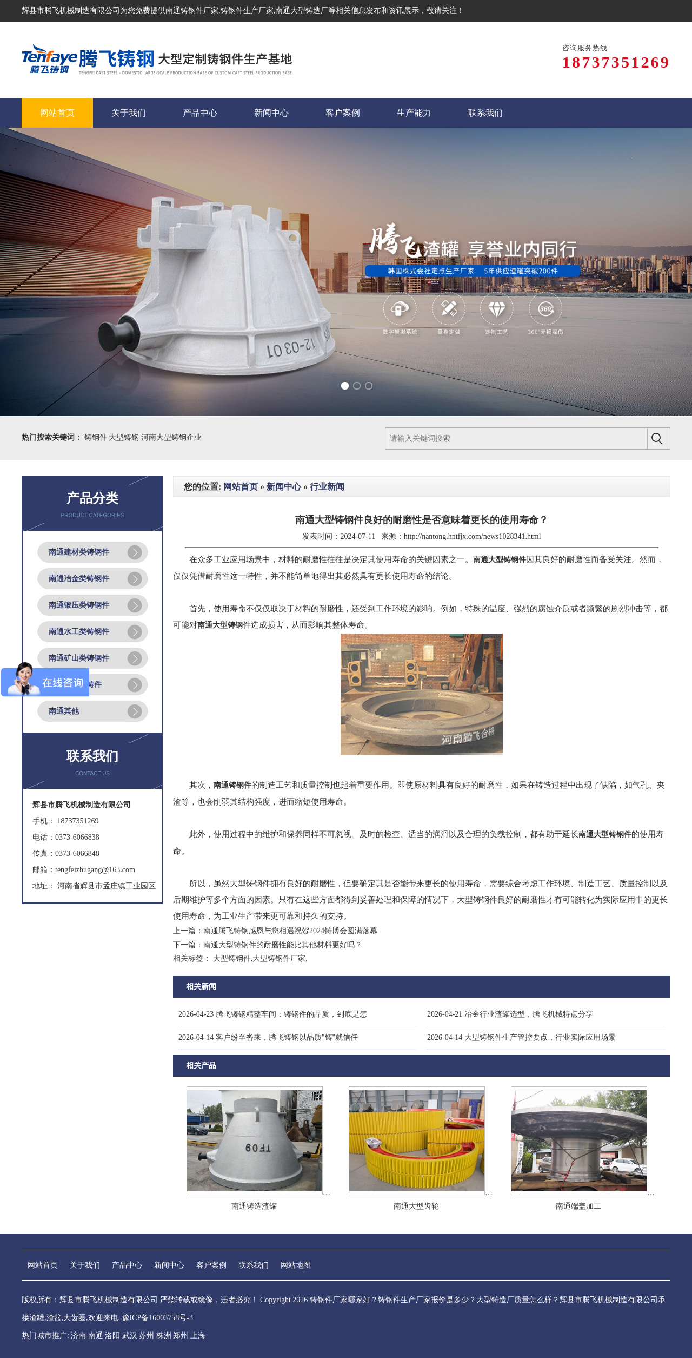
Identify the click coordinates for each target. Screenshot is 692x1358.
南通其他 (64, 711)
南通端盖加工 (578, 1206)
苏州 (146, 1335)
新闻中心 (284, 486)
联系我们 (253, 1265)
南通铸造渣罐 (254, 1206)
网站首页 (240, 486)
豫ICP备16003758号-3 (157, 1318)
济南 (78, 1335)
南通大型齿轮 (416, 1206)
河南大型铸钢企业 (171, 437)
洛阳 (112, 1335)
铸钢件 (96, 437)
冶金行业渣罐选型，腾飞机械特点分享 (510, 1014)
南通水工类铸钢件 (79, 632)
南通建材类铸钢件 (79, 552)
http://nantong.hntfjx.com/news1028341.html (472, 536)
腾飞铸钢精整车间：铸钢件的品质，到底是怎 (272, 1014)
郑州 (180, 1335)
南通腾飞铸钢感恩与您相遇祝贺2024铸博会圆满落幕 (290, 931)
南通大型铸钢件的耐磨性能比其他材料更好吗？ (282, 945)
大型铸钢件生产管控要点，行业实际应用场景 (521, 1037)
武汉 (129, 1335)
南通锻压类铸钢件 (79, 605)
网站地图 (296, 1265)
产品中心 (127, 1265)
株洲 (163, 1335)
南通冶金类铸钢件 (79, 579)
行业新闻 (327, 486)
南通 (95, 1335)
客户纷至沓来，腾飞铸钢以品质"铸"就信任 (268, 1037)
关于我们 (85, 1265)
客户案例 (211, 1265)
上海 (197, 1335)
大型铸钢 (125, 437)
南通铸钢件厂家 (191, 10)
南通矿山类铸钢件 (79, 658)
